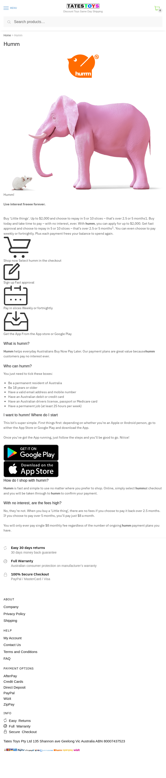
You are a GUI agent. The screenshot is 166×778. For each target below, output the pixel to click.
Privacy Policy (14, 614)
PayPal (9, 693)
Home (7, 35)
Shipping (10, 620)
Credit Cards (13, 681)
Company (11, 607)
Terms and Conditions (20, 652)
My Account (13, 638)
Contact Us (12, 645)
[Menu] (6, 8)
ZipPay (9, 704)
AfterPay (10, 676)
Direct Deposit (14, 687)
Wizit (7, 698)
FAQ (7, 658)
